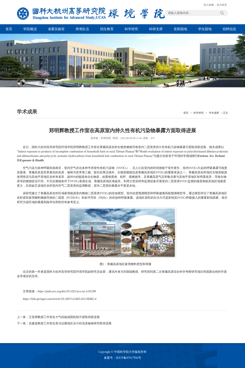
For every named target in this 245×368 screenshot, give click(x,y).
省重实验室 (56, 29)
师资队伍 (82, 29)
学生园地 (205, 29)
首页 (8, 29)
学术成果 (214, 112)
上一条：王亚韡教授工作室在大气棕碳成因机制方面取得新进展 (58, 317)
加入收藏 (209, 4)
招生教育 (107, 29)
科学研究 (131, 29)
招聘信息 (229, 29)
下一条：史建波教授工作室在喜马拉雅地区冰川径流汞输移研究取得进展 (64, 323)
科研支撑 (156, 29)
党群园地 (180, 29)
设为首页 (222, 4)
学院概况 (30, 29)
